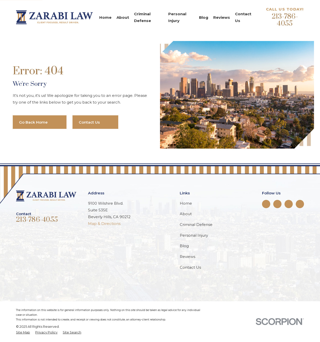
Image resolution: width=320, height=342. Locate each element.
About (186, 213)
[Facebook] (266, 204)
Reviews (187, 256)
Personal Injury (194, 235)
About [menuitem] (122, 17)
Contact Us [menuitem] (243, 17)
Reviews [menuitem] (221, 17)
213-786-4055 (285, 20)
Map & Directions (104, 223)
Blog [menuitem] (203, 17)
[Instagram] (288, 204)
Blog (184, 245)
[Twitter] (277, 204)
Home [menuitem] (105, 17)
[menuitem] (23, 332)
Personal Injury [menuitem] (177, 17)
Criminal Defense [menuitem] (142, 17)
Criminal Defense (196, 224)
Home (186, 203)
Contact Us (190, 267)
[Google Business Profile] (300, 204)
